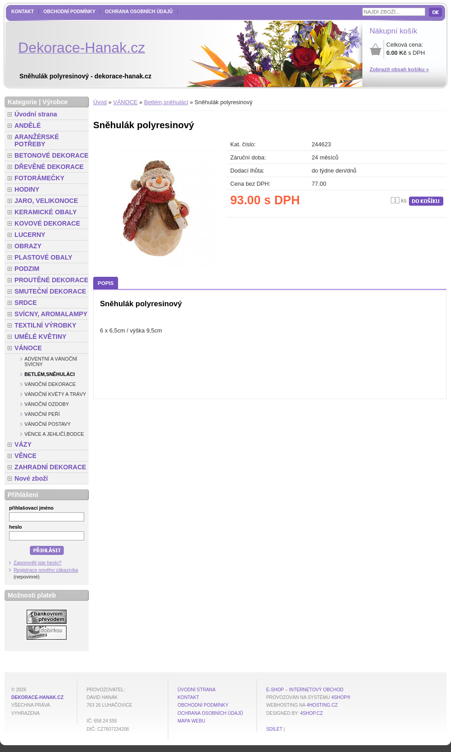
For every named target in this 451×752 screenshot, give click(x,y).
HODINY (26, 189)
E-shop (275, 689)
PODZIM (26, 268)
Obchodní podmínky (69, 11)
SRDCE (25, 302)
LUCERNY (29, 234)
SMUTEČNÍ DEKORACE (50, 291)
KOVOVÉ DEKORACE (47, 223)
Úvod (100, 102)
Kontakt (22, 11)
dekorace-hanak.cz (37, 697)
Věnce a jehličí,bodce (54, 434)
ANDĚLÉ (27, 125)
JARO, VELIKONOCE (46, 200)
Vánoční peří (42, 414)
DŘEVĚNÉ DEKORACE (49, 166)
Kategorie (22, 102)
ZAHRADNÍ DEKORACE (50, 467)
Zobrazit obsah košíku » (399, 69)
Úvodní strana (35, 114)
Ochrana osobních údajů (139, 11)
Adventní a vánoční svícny (50, 361)
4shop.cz (311, 713)
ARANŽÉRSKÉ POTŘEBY (36, 140)
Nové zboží (31, 478)
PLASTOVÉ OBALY (43, 257)
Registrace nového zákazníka (46, 570)
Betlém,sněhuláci (166, 102)
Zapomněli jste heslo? (38, 562)
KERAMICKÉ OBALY (45, 212)
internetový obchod (316, 689)
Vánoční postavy (47, 424)
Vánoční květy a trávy (55, 394)
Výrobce (55, 102)
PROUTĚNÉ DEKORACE (51, 280)
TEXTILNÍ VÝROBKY (45, 325)
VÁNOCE (125, 102)
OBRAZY (28, 246)
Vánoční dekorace (50, 384)
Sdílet (274, 729)
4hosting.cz (322, 705)
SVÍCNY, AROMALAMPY (50, 314)
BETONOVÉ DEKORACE (51, 155)
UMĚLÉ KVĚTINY (40, 336)
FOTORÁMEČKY (39, 178)
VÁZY (23, 444)
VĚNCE (25, 455)
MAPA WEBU (191, 720)
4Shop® (340, 697)
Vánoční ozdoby (46, 404)
